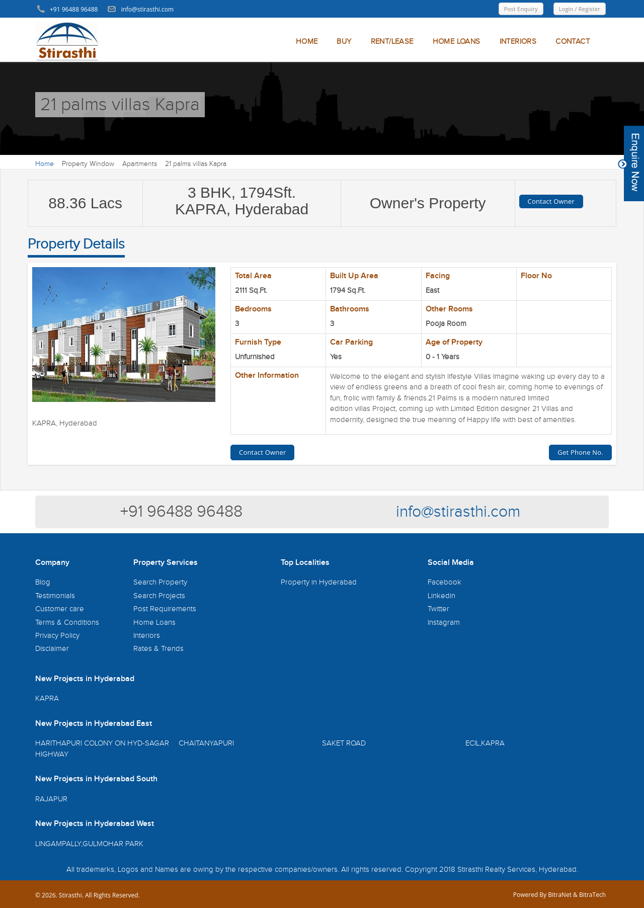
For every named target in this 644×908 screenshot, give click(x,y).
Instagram (444, 622)
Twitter (438, 609)
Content (631, 163)
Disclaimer (52, 648)
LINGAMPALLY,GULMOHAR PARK (89, 844)
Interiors (146, 635)
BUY (344, 41)
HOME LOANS (456, 41)
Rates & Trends (158, 648)
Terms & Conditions (67, 622)
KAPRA (47, 698)
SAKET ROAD (344, 743)
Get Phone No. (580, 452)
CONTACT (572, 41)
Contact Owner (551, 201)
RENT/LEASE (392, 41)
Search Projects (159, 596)
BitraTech (592, 894)
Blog (42, 582)
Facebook (444, 582)
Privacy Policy (57, 635)
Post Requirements (164, 609)
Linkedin (441, 596)
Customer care (59, 609)
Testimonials (55, 596)
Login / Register (579, 9)
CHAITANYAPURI (206, 743)
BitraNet (560, 894)
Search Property (160, 582)
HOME (307, 41)
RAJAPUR (51, 799)
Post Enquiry (521, 9)
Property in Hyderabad (319, 582)
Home (44, 164)
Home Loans (154, 622)
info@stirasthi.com (458, 512)
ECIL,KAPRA (485, 743)
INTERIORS (518, 41)
